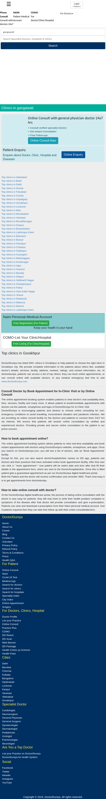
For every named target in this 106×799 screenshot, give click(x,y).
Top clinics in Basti (11, 180)
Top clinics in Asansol (13, 269)
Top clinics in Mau (11, 210)
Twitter (5, 771)
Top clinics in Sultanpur (14, 250)
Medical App (9, 581)
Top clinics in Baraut (12, 239)
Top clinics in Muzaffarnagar (16, 221)
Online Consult (10, 570)
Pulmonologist (10, 739)
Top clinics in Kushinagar (15, 262)
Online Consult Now (43, 140)
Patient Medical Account (21, 16)
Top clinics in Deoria (12, 188)
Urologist (7, 736)
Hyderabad (8, 682)
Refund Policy (9, 549)
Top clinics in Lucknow (13, 206)
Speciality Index (10, 595)
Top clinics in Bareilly (12, 273)
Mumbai (6, 667)
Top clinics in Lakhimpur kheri (17, 310)
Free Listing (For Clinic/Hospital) (31, 343)
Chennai (6, 671)
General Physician (12, 717)
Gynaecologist (10, 725)
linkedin (6, 775)
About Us (7, 527)
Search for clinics (11, 588)
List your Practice (11, 620)
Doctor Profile (9, 616)
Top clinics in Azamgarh (14, 254)
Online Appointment (13, 603)
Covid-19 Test (9, 577)
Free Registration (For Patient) (30, 323)
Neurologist (8, 743)
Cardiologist (8, 710)
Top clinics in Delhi (11, 184)
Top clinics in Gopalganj (14, 199)
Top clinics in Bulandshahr (15, 228)
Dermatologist (9, 728)
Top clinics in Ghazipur (13, 243)
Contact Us (8, 538)
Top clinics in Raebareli (14, 298)
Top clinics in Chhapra (13, 247)
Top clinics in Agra (11, 265)
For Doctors (67, 13)
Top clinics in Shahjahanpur (16, 284)
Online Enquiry (73, 154)
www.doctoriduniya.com (14, 381)
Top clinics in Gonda (12, 195)
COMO (6, 631)
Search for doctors (12, 584)
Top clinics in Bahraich (13, 236)
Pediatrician (8, 732)
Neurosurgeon (10, 714)
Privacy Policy (10, 545)
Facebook (7, 767)
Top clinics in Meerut (12, 306)
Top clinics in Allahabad (14, 177)
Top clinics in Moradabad (15, 214)
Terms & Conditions (13, 552)
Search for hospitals (13, 592)
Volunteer (7, 541)
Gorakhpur (8, 700)
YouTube (7, 782)
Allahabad (7, 696)
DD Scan (7, 639)
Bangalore (7, 678)
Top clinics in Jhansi (12, 295)
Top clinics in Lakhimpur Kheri (17, 232)
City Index (7, 599)
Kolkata (6, 674)
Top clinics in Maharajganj (15, 258)
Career (6, 530)
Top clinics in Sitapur (12, 276)
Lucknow (7, 685)
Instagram (7, 778)
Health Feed (9, 653)
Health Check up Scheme (16, 650)
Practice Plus (9, 628)
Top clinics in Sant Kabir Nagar (18, 291)
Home (5, 523)
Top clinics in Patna (11, 287)
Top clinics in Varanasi (13, 217)
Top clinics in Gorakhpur (14, 203)
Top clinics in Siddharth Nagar (17, 280)
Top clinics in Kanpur (12, 225)
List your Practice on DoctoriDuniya (21, 753)
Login (77, 5)
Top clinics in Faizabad (13, 191)
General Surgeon (11, 721)
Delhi (5, 663)
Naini (5, 573)
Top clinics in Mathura (13, 302)
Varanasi (7, 693)
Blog (4, 534)
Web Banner (9, 642)
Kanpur (6, 689)
